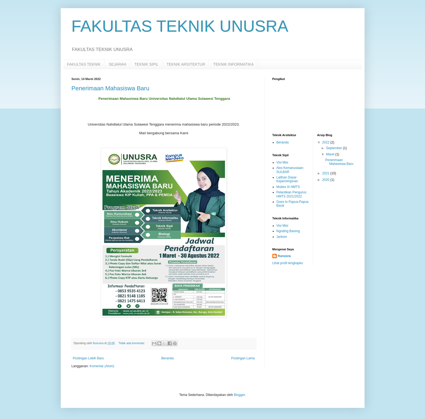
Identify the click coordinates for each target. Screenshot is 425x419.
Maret (330, 154)
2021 (326, 173)
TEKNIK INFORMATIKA (233, 64)
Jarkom (281, 237)
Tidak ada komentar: (132, 343)
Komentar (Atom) (101, 366)
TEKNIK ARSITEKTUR (185, 64)
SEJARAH (117, 64)
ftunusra (284, 256)
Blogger (239, 395)
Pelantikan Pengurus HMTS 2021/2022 (291, 194)
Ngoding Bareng (288, 231)
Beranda (167, 358)
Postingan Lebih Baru (88, 358)
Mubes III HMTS (288, 187)
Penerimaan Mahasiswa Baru (110, 88)
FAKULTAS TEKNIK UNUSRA (180, 26)
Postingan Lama (243, 358)
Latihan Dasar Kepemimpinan (287, 179)
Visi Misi (282, 162)
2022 (326, 142)
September (334, 148)
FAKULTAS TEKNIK (84, 64)
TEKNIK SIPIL (146, 64)
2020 (326, 180)
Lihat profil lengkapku (287, 263)
